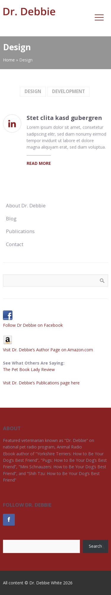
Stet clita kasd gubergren (64, 118)
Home (9, 60)
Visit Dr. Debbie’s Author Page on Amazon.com (48, 349)
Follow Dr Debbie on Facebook (33, 325)
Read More (39, 163)
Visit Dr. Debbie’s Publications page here (41, 383)
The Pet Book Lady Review (29, 369)
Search (95, 546)
